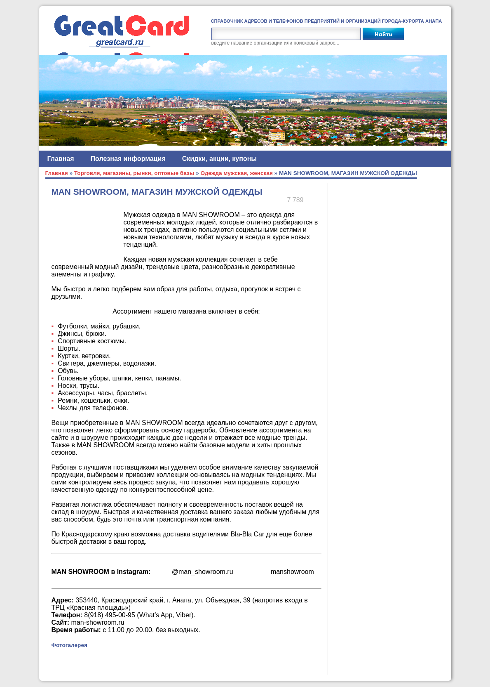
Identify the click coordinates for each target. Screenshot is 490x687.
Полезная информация (128, 158)
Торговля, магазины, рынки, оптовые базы (134, 173)
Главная (60, 158)
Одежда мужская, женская (236, 173)
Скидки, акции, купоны (219, 158)
